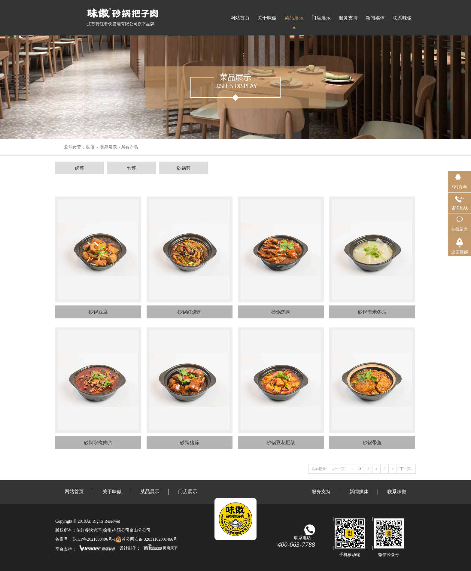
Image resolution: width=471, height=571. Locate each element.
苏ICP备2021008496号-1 (94, 539)
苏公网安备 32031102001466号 (146, 539)
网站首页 (240, 17)
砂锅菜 (183, 168)
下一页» (406, 469)
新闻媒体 (375, 17)
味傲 (90, 147)
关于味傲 (267, 17)
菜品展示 (294, 17)
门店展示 (321, 17)
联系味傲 (402, 17)
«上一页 (338, 469)
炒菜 (131, 168)
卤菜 (79, 168)
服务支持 (348, 17)
